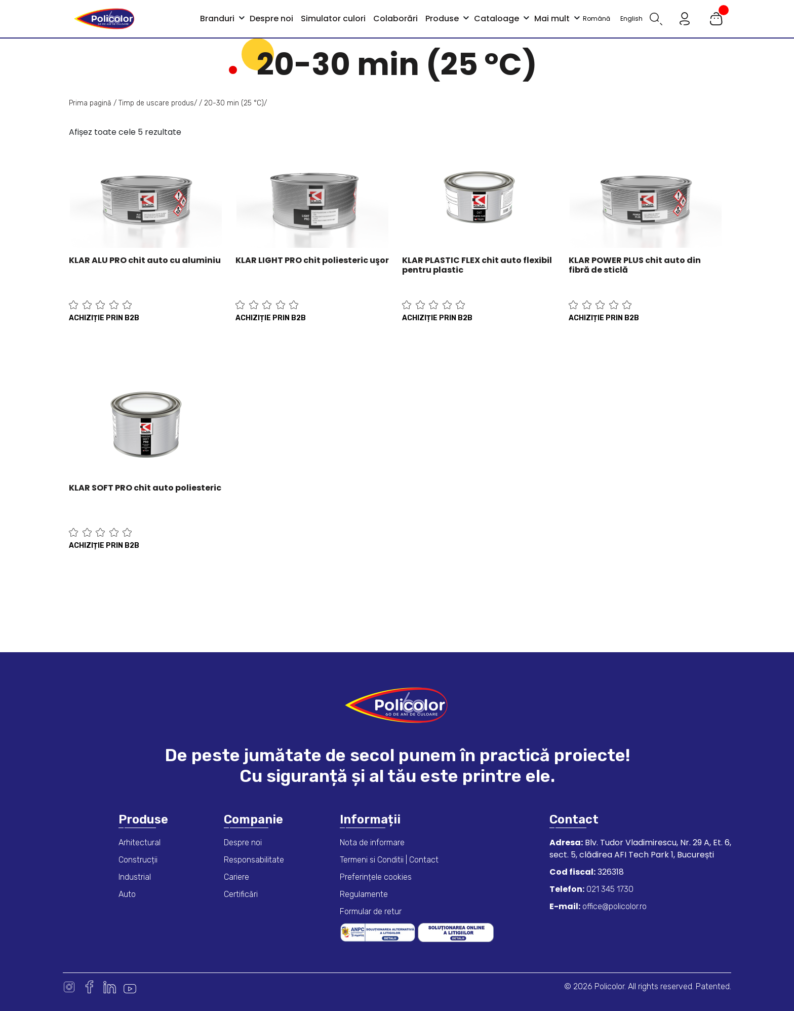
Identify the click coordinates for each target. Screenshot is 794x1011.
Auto (127, 894)
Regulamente (364, 894)
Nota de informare (372, 842)
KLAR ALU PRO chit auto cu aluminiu (145, 260)
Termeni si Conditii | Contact (389, 860)
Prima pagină (90, 103)
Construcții (137, 860)
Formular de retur (371, 911)
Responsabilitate (254, 860)
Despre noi (243, 842)
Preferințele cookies (376, 877)
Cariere (236, 877)
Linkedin (109, 987)
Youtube (130, 987)
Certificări (241, 894)
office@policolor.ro (613, 906)
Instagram (69, 987)
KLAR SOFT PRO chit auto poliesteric (145, 488)
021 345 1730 (608, 889)
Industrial (134, 877)
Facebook (89, 987)
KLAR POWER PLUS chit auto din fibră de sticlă (635, 265)
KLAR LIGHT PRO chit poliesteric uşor (312, 260)
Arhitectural (139, 842)
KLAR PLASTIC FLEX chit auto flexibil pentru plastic (477, 265)
